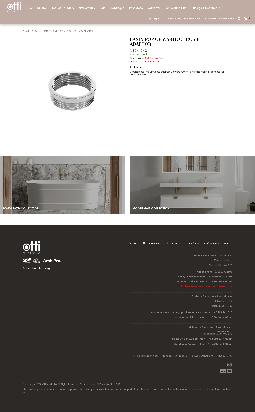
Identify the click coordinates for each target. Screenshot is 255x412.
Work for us (209, 18)
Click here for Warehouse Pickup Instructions (205, 286)
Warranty (154, 8)
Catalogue (117, 8)
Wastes (27, 31)
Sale (102, 8)
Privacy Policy (224, 356)
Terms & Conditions (202, 356)
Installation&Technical (145, 356)
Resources (136, 8)
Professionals (226, 18)
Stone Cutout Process (174, 356)
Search (239, 18)
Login (156, 18)
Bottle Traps (42, 31)
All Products (38, 8)
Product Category (62, 8)
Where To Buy (173, 18)
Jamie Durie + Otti (176, 8)
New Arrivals (87, 8)
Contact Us (193, 18)
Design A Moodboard (206, 8)
